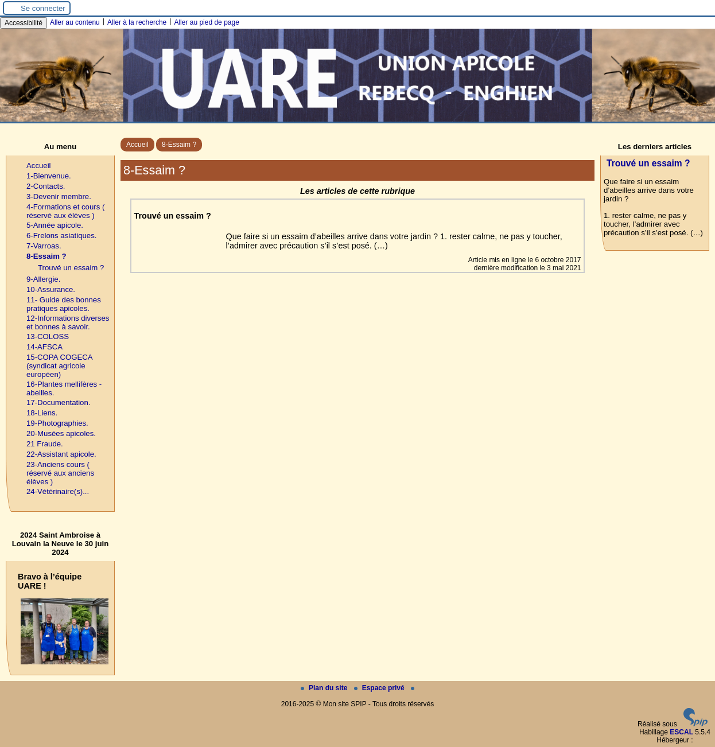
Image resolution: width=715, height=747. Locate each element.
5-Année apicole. (54, 225)
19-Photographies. (57, 423)
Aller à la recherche (136, 22)
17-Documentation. (58, 402)
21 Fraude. (44, 443)
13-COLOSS (47, 336)
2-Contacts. (45, 186)
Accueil (137, 145)
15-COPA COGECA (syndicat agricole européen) (59, 366)
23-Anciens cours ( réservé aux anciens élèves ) (60, 473)
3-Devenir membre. (58, 196)
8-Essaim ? (179, 145)
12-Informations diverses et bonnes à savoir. (67, 322)
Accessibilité (23, 23)
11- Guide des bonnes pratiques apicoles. (63, 304)
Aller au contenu (75, 22)
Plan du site (325, 688)
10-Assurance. (50, 289)
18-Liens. (41, 412)
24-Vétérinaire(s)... (57, 491)
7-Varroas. (43, 246)
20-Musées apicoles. (61, 433)
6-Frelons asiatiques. (61, 235)
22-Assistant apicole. (61, 454)
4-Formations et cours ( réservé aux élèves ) (65, 211)
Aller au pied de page (206, 22)
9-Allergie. (43, 279)
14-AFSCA (44, 347)
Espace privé (380, 688)
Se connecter (43, 8)
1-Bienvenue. (48, 176)
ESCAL (681, 732)
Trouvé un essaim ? (71, 267)
